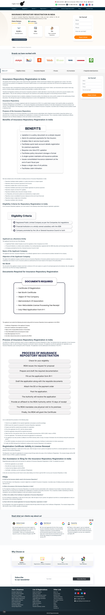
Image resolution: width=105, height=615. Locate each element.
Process (56, 70)
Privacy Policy (57, 593)
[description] (83, 32)
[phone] (83, 27)
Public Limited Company (17, 600)
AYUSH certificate (37, 601)
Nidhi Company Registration (18, 598)
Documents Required (39, 70)
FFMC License (36, 600)
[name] (83, 20)
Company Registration (17, 592)
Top (4, 611)
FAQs (55, 603)
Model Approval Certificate (39, 596)
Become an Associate (70, 1)
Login (85, 1)
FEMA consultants (37, 603)
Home (14, 47)
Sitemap (55, 606)
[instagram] (89, 5)
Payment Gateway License (39, 606)
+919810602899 (60, 4)
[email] (83, 23)
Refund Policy (57, 595)
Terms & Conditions (58, 598)
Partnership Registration (17, 604)
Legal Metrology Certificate (39, 598)
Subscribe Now (81, 579)
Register (90, 1)
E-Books (55, 601)
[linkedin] (87, 5)
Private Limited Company (18, 593)
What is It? (4, 70)
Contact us (56, 608)
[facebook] (80, 5)
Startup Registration (16, 606)
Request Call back (83, 37)
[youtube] (83, 5)
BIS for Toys (36, 604)
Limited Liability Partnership (18, 596)
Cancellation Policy (58, 596)
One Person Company (17, 595)
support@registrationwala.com (83, 601)
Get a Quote (79, 1)
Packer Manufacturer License (39, 595)
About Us (56, 592)
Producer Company (16, 603)
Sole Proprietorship (16, 601)
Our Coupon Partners (58, 600)
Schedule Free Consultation (19, 40)
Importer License (37, 593)
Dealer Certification (37, 592)
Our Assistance (71, 70)
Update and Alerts (59, 1)
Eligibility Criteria (21, 70)
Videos (55, 604)
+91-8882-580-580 (71, 4)
